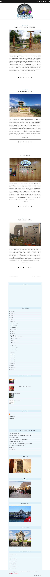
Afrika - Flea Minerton (14, 564)
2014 (12, 359)
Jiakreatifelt (26, 572)
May (13, 333)
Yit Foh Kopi (25, 155)
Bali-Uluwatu (17, 393)
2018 (12, 321)
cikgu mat (12, 416)
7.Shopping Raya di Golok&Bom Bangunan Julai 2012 (20, 443)
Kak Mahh (12, 414)
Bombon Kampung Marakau (25, 27)
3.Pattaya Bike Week (13, 437)
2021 (12, 317)
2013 (12, 361)
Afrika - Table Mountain (14, 566)
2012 (12, 363)
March (13, 345)
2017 (12, 352)
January (13, 349)
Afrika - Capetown (13, 560)
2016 (12, 355)
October (13, 325)
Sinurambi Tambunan (25, 91)
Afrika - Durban (12, 562)
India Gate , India (25, 220)
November (14, 323)
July (13, 331)
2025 (12, 311)
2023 (12, 313)
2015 (12, 357)
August (13, 329)
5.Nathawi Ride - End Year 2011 (16, 441)
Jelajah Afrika (17, 400)
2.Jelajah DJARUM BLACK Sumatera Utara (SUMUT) (20, 435)
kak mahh (12, 418)
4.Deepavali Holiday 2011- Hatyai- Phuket (18, 439)
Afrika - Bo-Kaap (13, 558)
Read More (25, 137)
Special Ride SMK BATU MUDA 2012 (22, 386)
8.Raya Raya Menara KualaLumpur (16, 445)
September (14, 327)
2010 (12, 367)
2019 (12, 319)
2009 (12, 369)
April (13, 335)
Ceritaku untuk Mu (14, 573)
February (14, 347)
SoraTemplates (19, 572)
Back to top (37, 575)
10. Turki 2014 (12, 449)
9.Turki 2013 (12, 447)
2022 (12, 315)
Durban (16, 379)
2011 (12, 365)
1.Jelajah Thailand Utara (14, 433)
